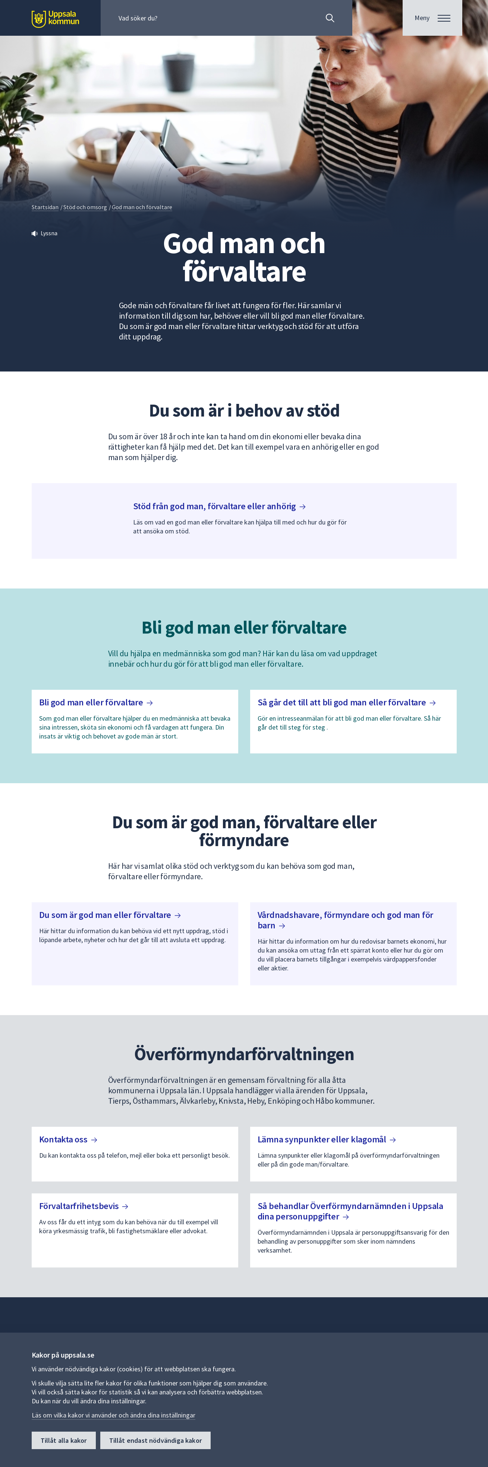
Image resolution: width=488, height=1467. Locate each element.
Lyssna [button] (49, 233)
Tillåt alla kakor (64, 1440)
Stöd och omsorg (85, 207)
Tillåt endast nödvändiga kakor (155, 1440)
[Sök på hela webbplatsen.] (166, 18)
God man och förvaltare (142, 207)
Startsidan (45, 207)
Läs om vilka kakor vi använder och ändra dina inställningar (113, 1415)
